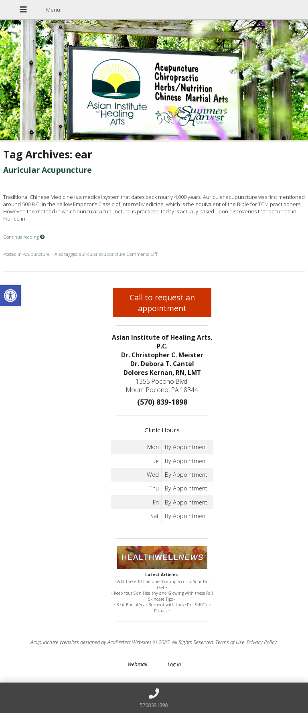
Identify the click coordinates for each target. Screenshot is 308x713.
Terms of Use (229, 642)
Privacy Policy (262, 642)
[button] (10, 295)
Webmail (137, 664)
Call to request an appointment (162, 303)
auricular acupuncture (102, 254)
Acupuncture (36, 254)
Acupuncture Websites (54, 642)
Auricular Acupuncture (47, 169)
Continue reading (24, 236)
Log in (174, 664)
